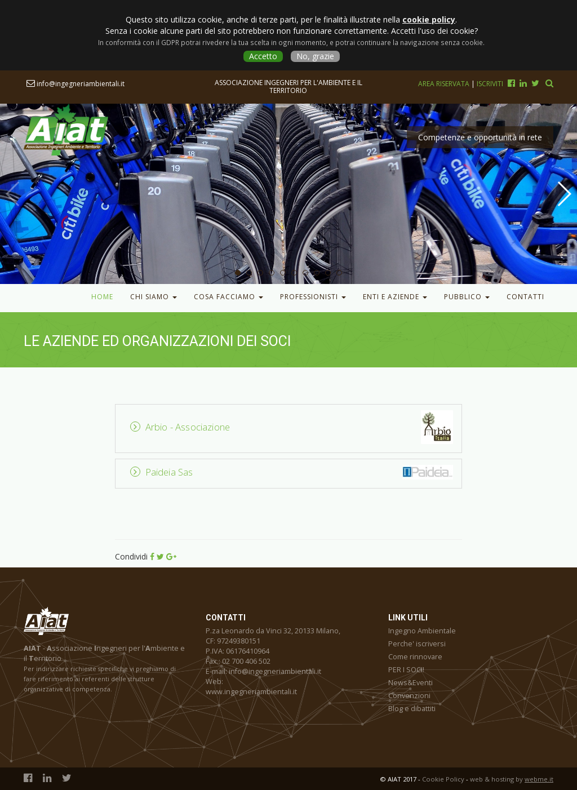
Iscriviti (490, 83)
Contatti (525, 296)
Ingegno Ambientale (422, 631)
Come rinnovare (415, 657)
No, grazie (315, 56)
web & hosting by (511, 779)
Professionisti (313, 296)
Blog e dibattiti (412, 708)
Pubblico (467, 296)
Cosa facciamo (228, 296)
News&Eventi (410, 682)
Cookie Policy (443, 779)
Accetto (263, 56)
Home (102, 296)
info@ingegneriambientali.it (75, 83)
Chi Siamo (153, 296)
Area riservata (444, 83)
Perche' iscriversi (417, 644)
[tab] (294, 427)
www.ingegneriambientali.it (251, 691)
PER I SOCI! (406, 669)
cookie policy (428, 19)
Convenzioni (409, 695)
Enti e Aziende (395, 296)
